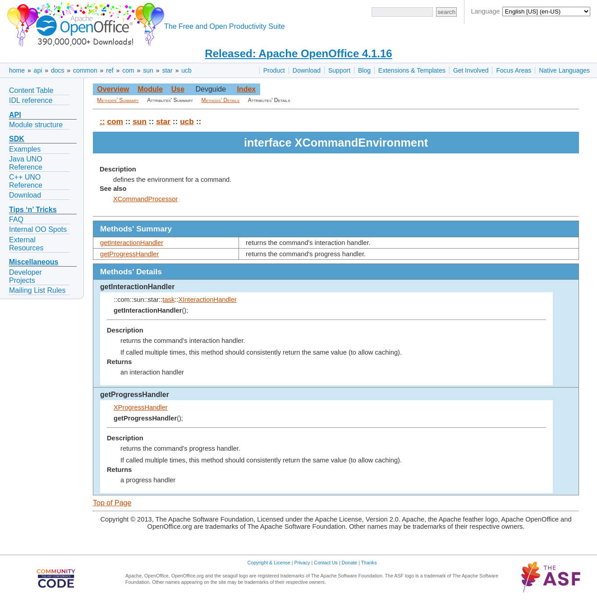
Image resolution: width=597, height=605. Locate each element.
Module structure (36, 125)
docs (57, 70)
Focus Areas (513, 70)
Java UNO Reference (25, 163)
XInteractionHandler (207, 299)
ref (109, 70)
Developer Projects (25, 276)
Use (177, 89)
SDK (16, 139)
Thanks (369, 562)
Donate (349, 562)
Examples (25, 149)
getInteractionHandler (131, 242)
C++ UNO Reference (25, 181)
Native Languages (564, 70)
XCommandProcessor (145, 199)
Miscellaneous (33, 262)
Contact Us (326, 562)
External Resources (26, 244)
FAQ (16, 219)
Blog (364, 70)
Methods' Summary (117, 100)
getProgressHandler (129, 254)
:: (102, 121)
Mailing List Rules (37, 290)
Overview (113, 89)
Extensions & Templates (411, 70)
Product (274, 70)
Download (307, 70)
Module (150, 89)
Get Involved (471, 70)
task (168, 299)
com (128, 70)
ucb (186, 70)
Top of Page (112, 503)
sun (148, 70)
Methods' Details (221, 100)
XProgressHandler (141, 407)
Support (339, 70)
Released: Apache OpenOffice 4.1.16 (298, 53)
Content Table (31, 90)
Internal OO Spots (38, 229)
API (15, 115)
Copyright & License (269, 562)
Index (246, 89)
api (38, 70)
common (85, 70)
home (17, 70)
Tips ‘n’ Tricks (33, 209)
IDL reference (30, 100)
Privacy (302, 562)
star (167, 70)
